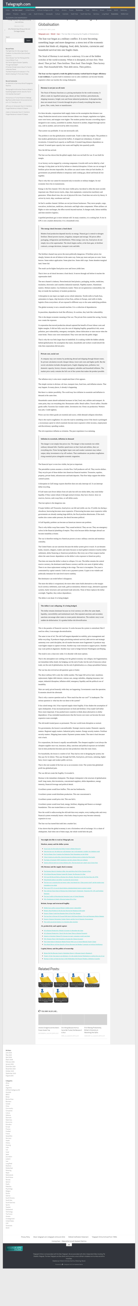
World (116, 10)
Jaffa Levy (9, 119)
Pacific (7, 1222)
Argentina (9, 1125)
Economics (79, 10)
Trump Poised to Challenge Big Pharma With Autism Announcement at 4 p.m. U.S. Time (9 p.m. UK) (19, 113)
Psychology (9, 1226)
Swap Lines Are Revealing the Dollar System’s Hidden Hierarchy (66, 861)
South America (38, 14)
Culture (57, 14)
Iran (49, 22)
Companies (9, 1148)
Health (8, 1178)
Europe (109, 10)
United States (30, 10)
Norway (8, 1217)
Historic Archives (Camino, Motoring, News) (72, 1298)
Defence (94, 10)
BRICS (7, 1132)
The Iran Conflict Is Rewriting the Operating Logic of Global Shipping (68, 920)
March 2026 (9, 1097)
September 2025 (11, 1111)
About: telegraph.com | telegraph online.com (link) (49, 1274)
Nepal (7, 1210)
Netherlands (9, 1212)
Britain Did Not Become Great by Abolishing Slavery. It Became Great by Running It (73, 985)
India (7, 1185)
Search (8, 50)
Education (9, 1162)
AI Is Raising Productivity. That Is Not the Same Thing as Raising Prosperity (70, 960)
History (8, 1180)
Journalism (9, 1194)
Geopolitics (9, 1173)
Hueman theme (78, 1302)
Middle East (124, 14)
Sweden (8, 1245)
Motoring (8, 1208)
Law (30, 14)
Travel (87, 10)
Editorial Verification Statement (78, 1274)
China (57, 10)
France (8, 1171)
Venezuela (49, 14)
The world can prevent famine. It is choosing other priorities (64, 948)
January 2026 (10, 1102)
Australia (65, 14)
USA (7, 1261)
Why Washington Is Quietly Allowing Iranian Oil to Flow (63, 923)
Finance (15, 14)
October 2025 (10, 1108)
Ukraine (64, 10)
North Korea (9, 1215)
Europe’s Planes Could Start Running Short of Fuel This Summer (66, 937)
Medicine (8, 1203)
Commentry (9, 1146)
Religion (8, 1229)
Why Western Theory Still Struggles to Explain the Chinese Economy (67, 965)
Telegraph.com (18, 4)
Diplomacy (123, 10)
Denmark (8, 1155)
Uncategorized (10, 1256)
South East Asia (85, 14)
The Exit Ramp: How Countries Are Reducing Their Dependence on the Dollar (70, 869)
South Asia (74, 14)
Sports (8, 1242)
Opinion (23, 14)
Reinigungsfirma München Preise (16, 102)
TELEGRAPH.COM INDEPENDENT (16, 18)
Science (8, 1233)
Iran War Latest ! (17, 10)
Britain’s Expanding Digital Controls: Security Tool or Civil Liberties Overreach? (19, 105)
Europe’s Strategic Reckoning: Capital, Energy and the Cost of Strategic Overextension (73, 945)
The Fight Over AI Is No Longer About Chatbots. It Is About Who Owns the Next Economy (18, 66)
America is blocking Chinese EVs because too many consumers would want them (71, 962)
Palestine (8, 1224)
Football (8, 1169)
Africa (7, 1121)
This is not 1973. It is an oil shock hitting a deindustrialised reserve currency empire (72, 912)
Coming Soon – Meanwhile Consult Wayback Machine (69, 1279)
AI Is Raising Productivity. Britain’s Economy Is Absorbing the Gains (67, 957)
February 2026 (10, 1099)
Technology (9, 1249)
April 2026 (9, 1095)
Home (7, 10)
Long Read (105, 14)
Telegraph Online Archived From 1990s (104, 1274)
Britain (102, 10)
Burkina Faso (9, 1137)
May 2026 (9, 1092)
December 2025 (10, 1104)
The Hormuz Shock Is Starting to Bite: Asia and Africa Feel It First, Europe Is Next (72, 892)
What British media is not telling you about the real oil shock (64, 903)
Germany (96, 14)
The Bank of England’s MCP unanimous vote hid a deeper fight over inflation (70, 878)
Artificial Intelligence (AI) (45, 10)
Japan (7, 1192)
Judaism (8, 14)
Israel (7, 1189)
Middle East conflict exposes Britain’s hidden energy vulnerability (66, 931)
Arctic (7, 1123)
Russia (71, 10)
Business (8, 1139)
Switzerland (9, 1247)
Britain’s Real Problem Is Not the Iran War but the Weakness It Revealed (68, 934)
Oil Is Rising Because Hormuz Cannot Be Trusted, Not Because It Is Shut (69, 895)
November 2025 (11, 1106)
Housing (8, 1183)
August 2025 (9, 1113)
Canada (8, 1141)
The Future (9, 1251)
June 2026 (9, 1090)
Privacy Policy (25, 1274)
